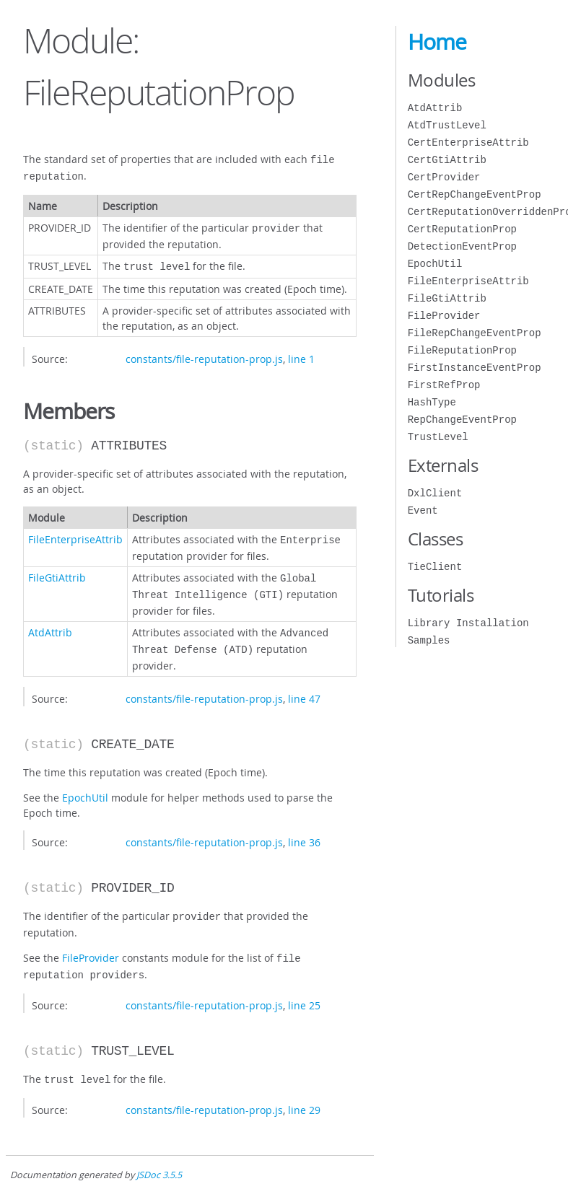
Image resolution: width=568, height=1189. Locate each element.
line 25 (304, 988)
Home (437, 41)
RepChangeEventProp (462, 419)
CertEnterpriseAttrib (468, 142)
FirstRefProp (444, 385)
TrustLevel (438, 437)
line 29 (304, 1091)
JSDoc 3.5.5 (159, 1156)
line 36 (304, 829)
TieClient (435, 567)
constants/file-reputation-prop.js (204, 353)
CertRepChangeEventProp (474, 194)
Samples (429, 640)
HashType (432, 402)
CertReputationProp (462, 229)
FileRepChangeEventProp (474, 333)
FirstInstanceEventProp (474, 367)
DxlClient (435, 493)
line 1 (301, 353)
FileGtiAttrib (57, 570)
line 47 (304, 686)
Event (423, 510)
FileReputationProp (462, 350)
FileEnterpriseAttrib (75, 533)
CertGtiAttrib (447, 160)
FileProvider (90, 943)
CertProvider (444, 177)
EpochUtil (85, 784)
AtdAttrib (50, 622)
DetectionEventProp (462, 246)
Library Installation (468, 623)
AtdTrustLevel (447, 125)
